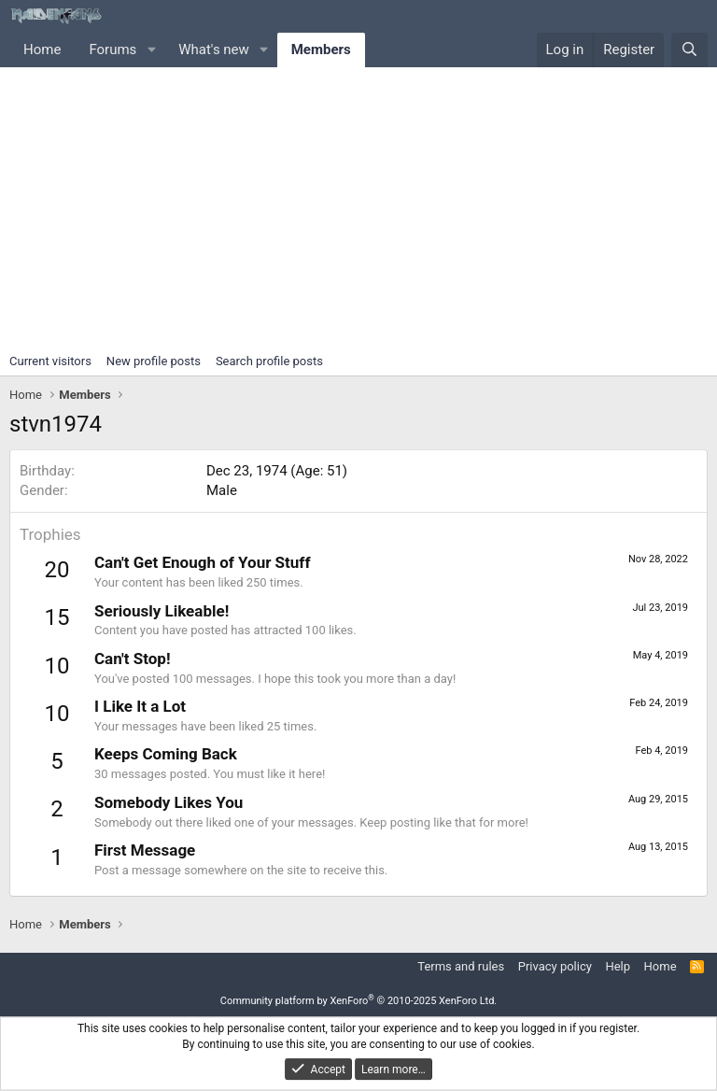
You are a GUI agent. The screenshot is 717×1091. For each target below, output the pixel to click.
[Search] (689, 50)
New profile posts (153, 361)
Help (617, 966)
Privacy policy (555, 966)
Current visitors (50, 361)
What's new (213, 49)
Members (321, 49)
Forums (112, 49)
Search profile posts (269, 361)
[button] (151, 50)
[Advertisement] (358, 207)
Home (42, 49)
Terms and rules (460, 966)
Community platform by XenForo (359, 1001)
